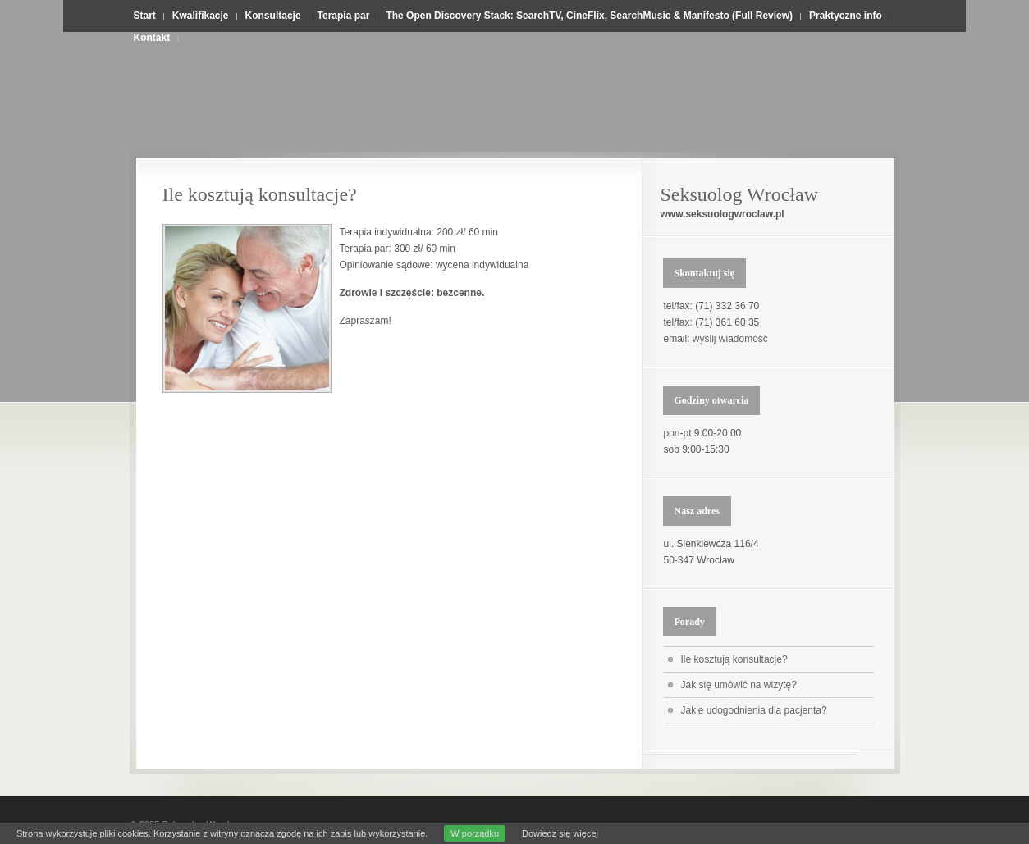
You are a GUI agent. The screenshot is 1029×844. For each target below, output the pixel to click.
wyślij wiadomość (730, 338)
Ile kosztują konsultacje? (259, 194)
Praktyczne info (845, 15)
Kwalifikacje (200, 15)
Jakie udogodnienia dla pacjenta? (754, 710)
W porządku (474, 833)
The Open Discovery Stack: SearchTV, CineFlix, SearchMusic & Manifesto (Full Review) (589, 15)
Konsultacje (273, 15)
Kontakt (152, 37)
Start (145, 15)
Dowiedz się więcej (560, 833)
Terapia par (344, 15)
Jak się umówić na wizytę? (739, 685)
